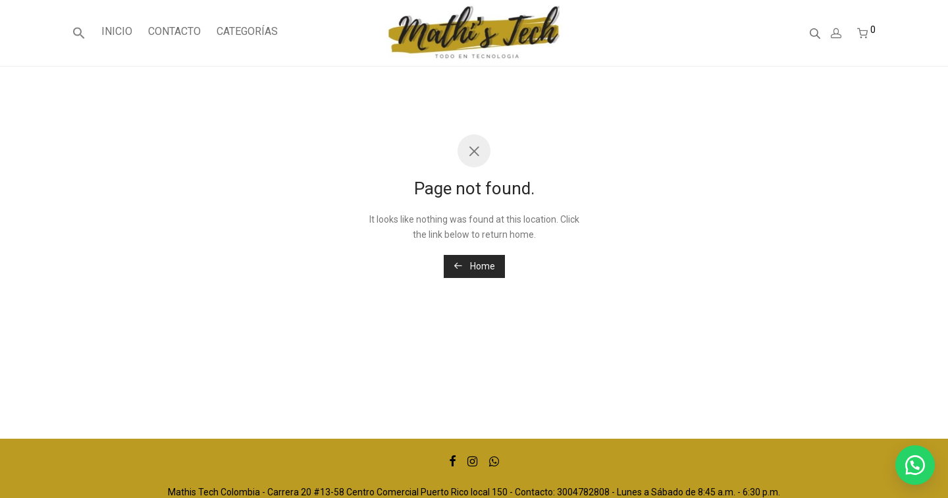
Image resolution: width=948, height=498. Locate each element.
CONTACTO (174, 31)
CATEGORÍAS (247, 31)
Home (474, 266)
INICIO (116, 31)
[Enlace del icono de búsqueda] (79, 34)
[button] (915, 465)
